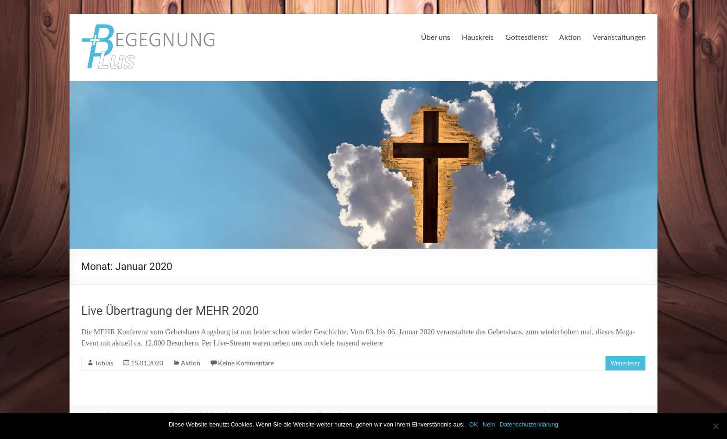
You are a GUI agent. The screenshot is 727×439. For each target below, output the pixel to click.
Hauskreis (478, 36)
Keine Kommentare (246, 363)
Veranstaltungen (619, 36)
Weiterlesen (625, 363)
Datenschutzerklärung (529, 424)
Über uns (435, 36)
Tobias (104, 363)
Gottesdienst (526, 36)
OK (473, 424)
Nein (489, 424)
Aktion (570, 36)
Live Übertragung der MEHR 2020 (170, 311)
